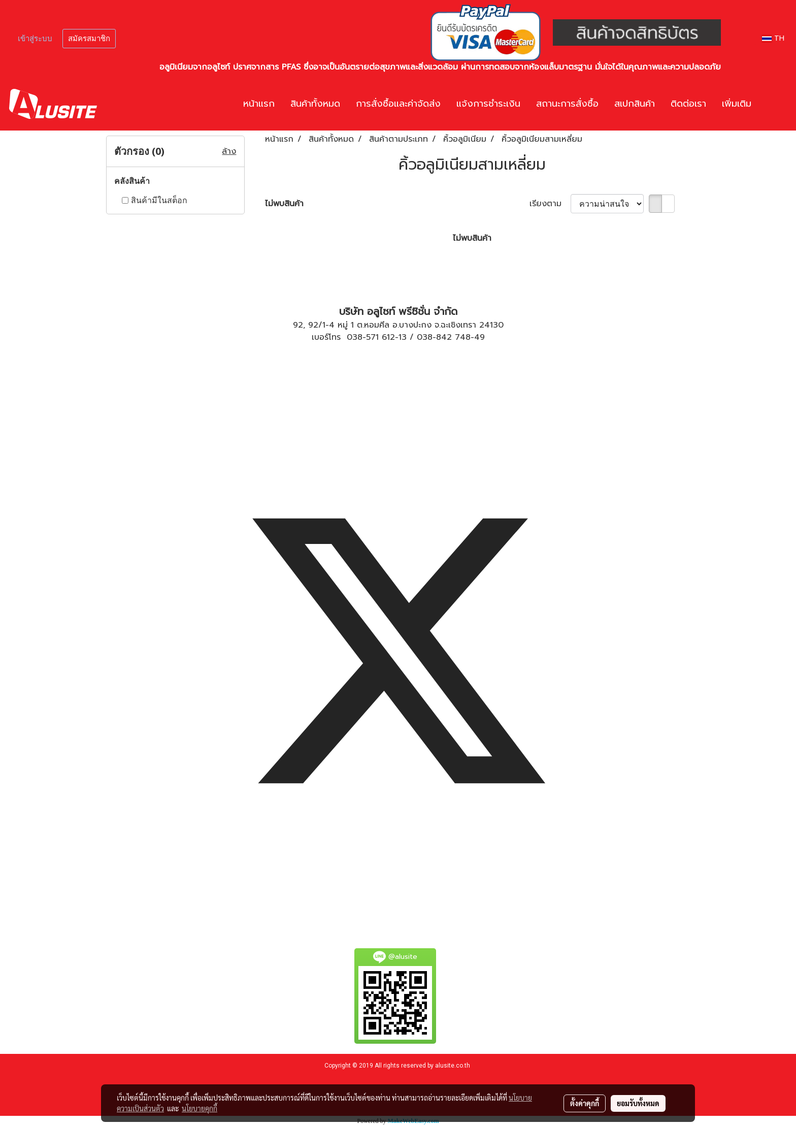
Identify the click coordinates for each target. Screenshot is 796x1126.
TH (773, 38)
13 (403, 337)
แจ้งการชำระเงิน (488, 103)
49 (479, 337)
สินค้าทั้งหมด (315, 103)
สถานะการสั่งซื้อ (567, 103)
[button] (774, 104)
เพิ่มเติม (736, 103)
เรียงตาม (550, 204)
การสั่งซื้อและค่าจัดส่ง (398, 103)
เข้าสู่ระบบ (35, 38)
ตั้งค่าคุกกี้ (584, 1103)
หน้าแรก (259, 103)
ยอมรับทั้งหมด (638, 1103)
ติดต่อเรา (688, 103)
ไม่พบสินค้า (284, 204)
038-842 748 (444, 337)
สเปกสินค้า (634, 103)
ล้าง (229, 151)
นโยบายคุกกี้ (199, 1108)
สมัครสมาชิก (89, 38)
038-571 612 (371, 337)
